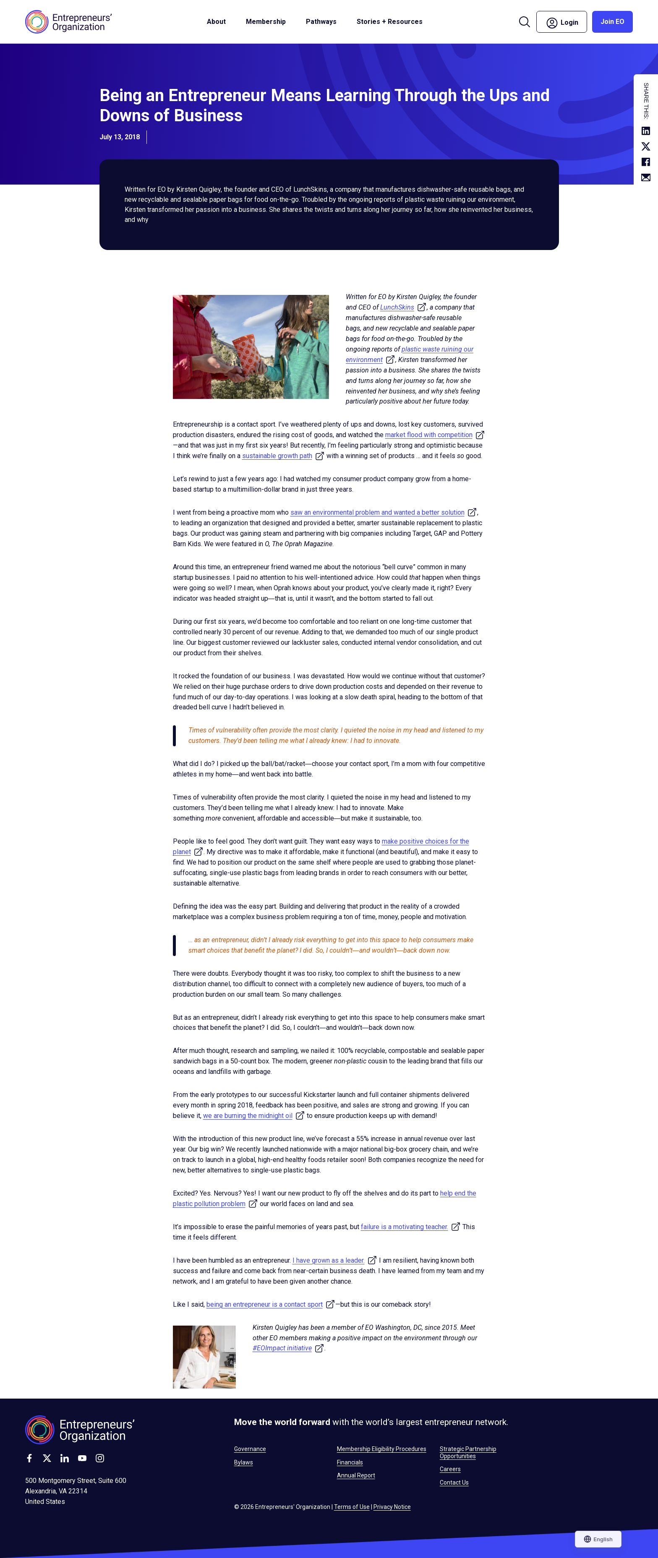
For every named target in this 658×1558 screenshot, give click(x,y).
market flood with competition (435, 435)
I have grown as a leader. (334, 1260)
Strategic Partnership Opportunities (468, 1452)
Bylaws (243, 1462)
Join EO (612, 22)
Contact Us (454, 1482)
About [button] (216, 22)
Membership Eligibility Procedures (381, 1449)
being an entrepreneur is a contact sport (270, 1304)
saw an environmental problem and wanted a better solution (383, 512)
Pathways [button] (321, 22)
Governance (250, 1449)
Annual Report (356, 1475)
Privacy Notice (392, 1506)
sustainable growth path (283, 456)
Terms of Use (352, 1506)
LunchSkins (403, 307)
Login (561, 23)
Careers (450, 1469)
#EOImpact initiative (288, 1348)
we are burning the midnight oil (254, 1116)
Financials (350, 1462)
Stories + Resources (390, 22)
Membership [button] (266, 22)
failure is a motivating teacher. (411, 1227)
